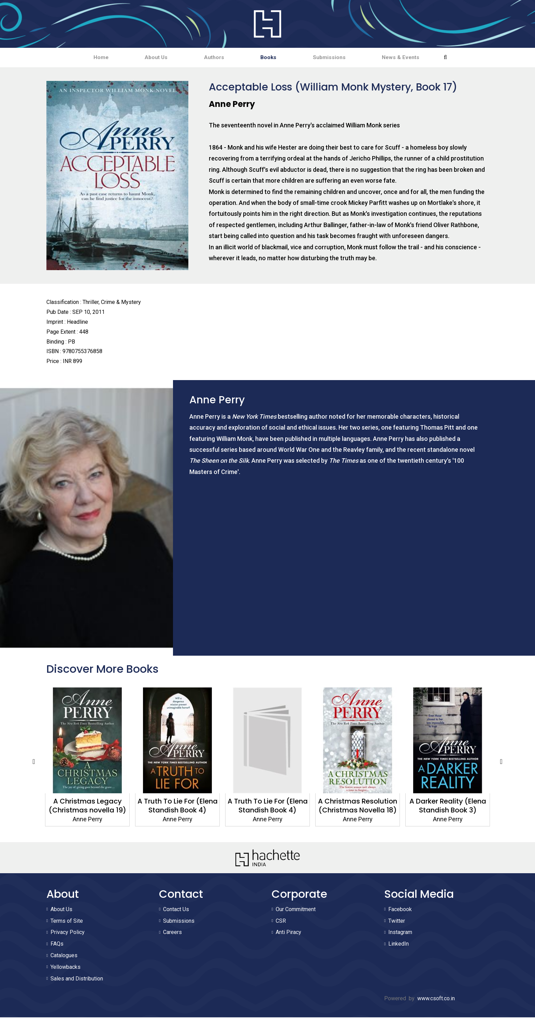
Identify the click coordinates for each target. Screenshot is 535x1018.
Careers (172, 933)
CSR (281, 921)
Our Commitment (296, 910)
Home (79, 57)
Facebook (400, 910)
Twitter (396, 921)
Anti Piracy (288, 933)
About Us (143, 57)
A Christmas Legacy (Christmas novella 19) (87, 806)
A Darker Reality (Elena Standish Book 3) (447, 806)
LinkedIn (398, 944)
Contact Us (176, 910)
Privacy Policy (67, 933)
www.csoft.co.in (436, 999)
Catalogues (63, 956)
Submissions (342, 57)
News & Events (422, 57)
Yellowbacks (65, 967)
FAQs (56, 944)
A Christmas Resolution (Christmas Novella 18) (357, 806)
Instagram (400, 933)
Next (501, 762)
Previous (34, 762)
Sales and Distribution (76, 979)
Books (273, 57)
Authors (210, 57)
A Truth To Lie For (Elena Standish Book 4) (178, 806)
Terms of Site (66, 921)
